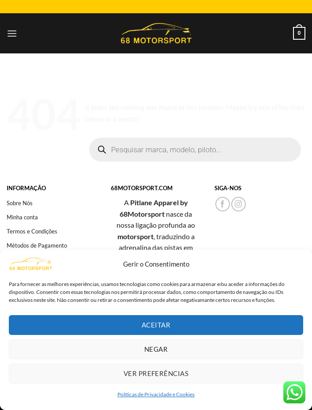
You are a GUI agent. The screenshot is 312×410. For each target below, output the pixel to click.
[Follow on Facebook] (222, 204)
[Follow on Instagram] (238, 204)
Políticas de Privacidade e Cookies (156, 394)
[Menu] (12, 33)
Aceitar (156, 325)
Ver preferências (156, 373)
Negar (156, 349)
